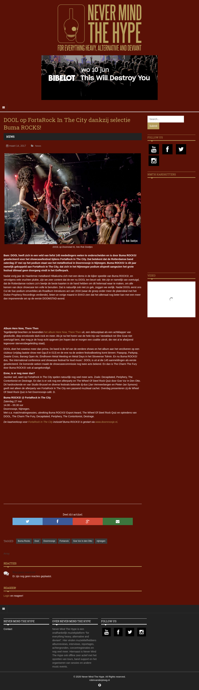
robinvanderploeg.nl (99, 680)
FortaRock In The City (40, 421)
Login (7, 595)
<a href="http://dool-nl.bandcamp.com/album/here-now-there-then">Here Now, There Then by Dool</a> (73, 313)
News (10, 136)
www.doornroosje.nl (106, 421)
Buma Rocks (24, 541)
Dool (37, 541)
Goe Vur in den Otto (82, 541)
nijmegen (101, 541)
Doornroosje (49, 541)
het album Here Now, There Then (62, 332)
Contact (8, 629)
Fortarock (64, 541)
